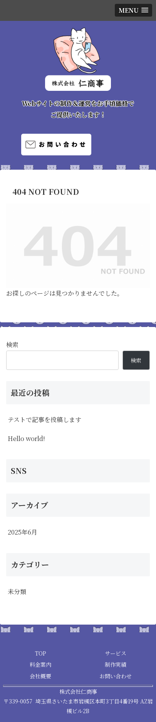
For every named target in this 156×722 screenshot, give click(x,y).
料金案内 (40, 664)
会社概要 (40, 676)
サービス (115, 653)
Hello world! (26, 438)
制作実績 (115, 664)
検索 (12, 344)
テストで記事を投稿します (44, 419)
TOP (40, 653)
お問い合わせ (115, 676)
